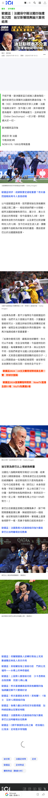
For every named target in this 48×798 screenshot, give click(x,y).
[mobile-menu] (3, 3)
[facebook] (24, 789)
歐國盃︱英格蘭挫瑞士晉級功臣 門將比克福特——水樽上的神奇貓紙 (23, 668)
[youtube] (34, 789)
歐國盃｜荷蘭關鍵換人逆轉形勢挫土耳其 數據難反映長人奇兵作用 (23, 658)
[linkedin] (39, 789)
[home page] (9, 3)
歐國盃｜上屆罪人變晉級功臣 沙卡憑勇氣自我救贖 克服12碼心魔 (23, 678)
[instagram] (29, 789)
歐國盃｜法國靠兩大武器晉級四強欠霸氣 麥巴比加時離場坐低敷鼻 (23, 717)
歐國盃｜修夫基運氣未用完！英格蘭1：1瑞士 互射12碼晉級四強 (24, 697)
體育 (3, 8)
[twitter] (44, 789)
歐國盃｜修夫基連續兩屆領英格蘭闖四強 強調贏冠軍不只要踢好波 (23, 688)
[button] (44, 54)
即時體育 (11, 8)
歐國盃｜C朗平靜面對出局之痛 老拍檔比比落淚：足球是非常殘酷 (23, 727)
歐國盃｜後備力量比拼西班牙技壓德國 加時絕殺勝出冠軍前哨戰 (23, 707)
